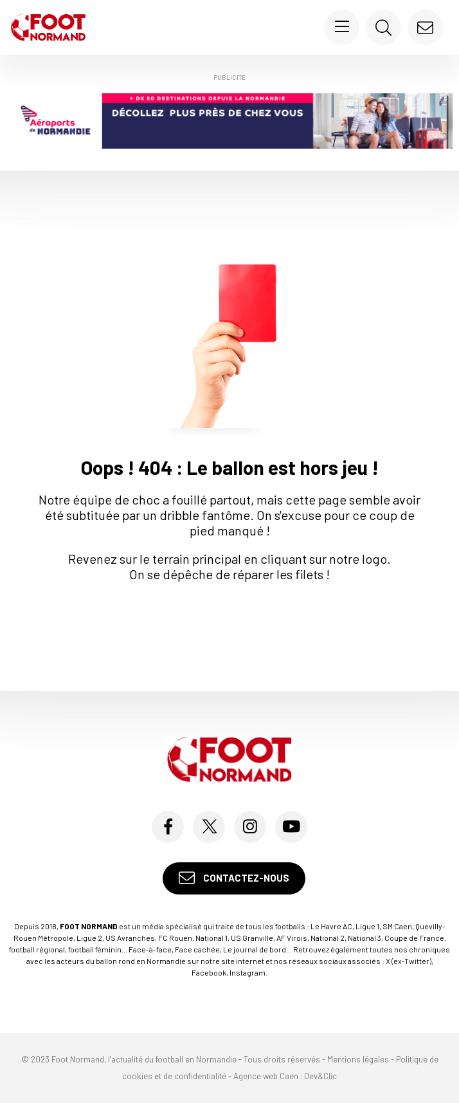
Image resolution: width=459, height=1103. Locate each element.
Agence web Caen (265, 1076)
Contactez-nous (234, 878)
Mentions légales (358, 1059)
